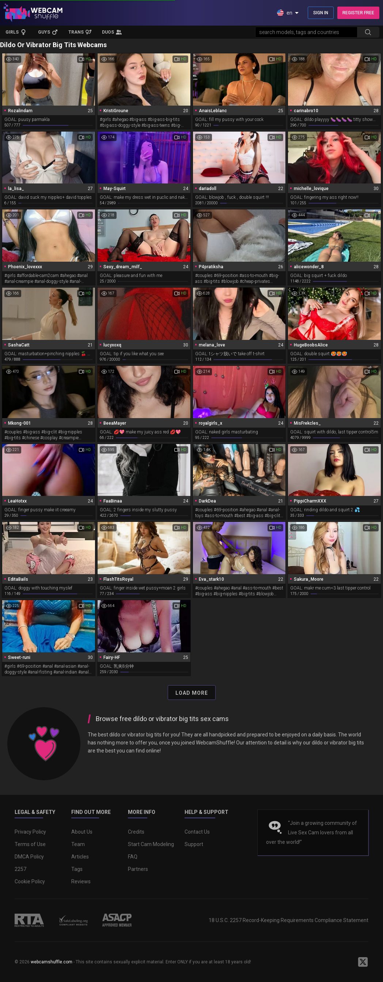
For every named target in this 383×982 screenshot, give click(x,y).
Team (78, 844)
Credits (136, 831)
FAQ (132, 856)
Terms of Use (30, 844)
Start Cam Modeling (151, 844)
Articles (80, 856)
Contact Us (197, 831)
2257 (20, 869)
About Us (81, 831)
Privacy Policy (30, 831)
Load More (191, 693)
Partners (138, 869)
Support (194, 844)
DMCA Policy (29, 856)
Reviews (81, 881)
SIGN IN (320, 12)
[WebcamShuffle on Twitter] (362, 961)
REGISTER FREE (358, 12)
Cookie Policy (30, 881)
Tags (77, 869)
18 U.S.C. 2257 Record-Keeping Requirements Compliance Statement (288, 920)
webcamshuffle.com (51, 961)
